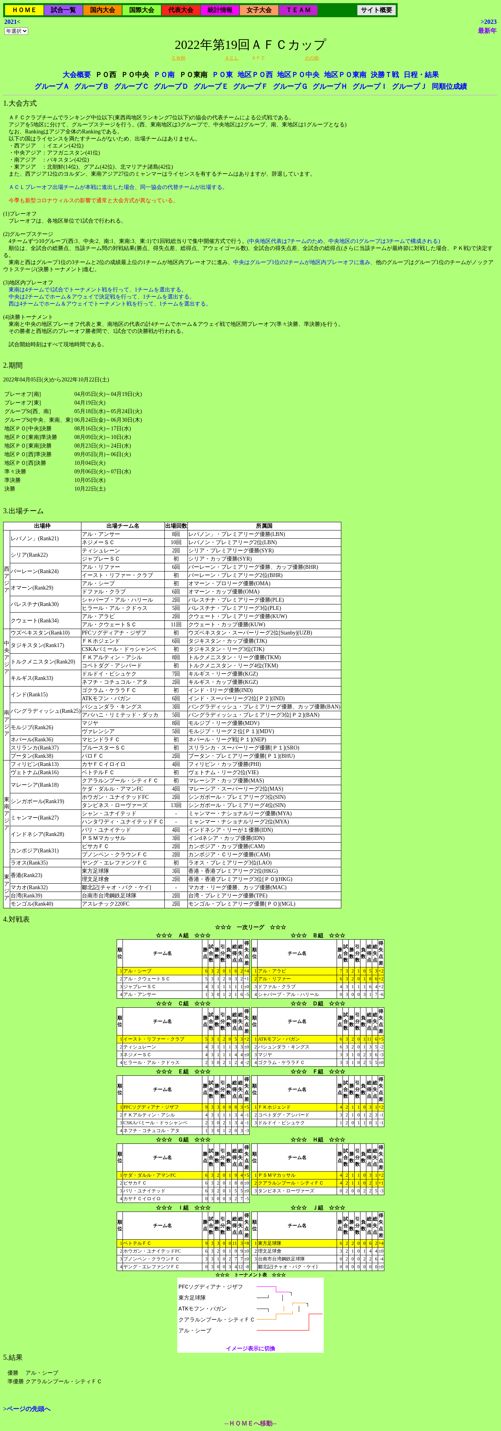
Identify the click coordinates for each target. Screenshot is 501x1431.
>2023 (489, 21)
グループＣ (131, 86)
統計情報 (219, 10)
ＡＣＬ (232, 58)
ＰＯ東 (222, 75)
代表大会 (180, 10)
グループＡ (52, 86)
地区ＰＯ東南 (345, 75)
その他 (312, 58)
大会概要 (77, 75)
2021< (12, 21)
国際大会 (141, 10)
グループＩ (369, 86)
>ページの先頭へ (26, 1409)
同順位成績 (449, 86)
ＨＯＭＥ (24, 10)
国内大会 (102, 10)
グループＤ (171, 86)
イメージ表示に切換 (250, 1349)
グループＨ (330, 86)
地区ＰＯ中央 (298, 75)
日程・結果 (421, 75)
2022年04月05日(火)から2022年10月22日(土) (250, 701)
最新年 (487, 30)
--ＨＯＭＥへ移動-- (250, 1423)
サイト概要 (376, 10)
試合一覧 (63, 10)
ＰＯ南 (164, 75)
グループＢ (91, 86)
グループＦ (250, 86)
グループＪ (409, 86)
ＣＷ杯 (178, 58)
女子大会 (259, 10)
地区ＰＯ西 (255, 75)
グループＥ (211, 86)
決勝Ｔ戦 (385, 75)
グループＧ (290, 86)
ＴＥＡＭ (298, 10)
